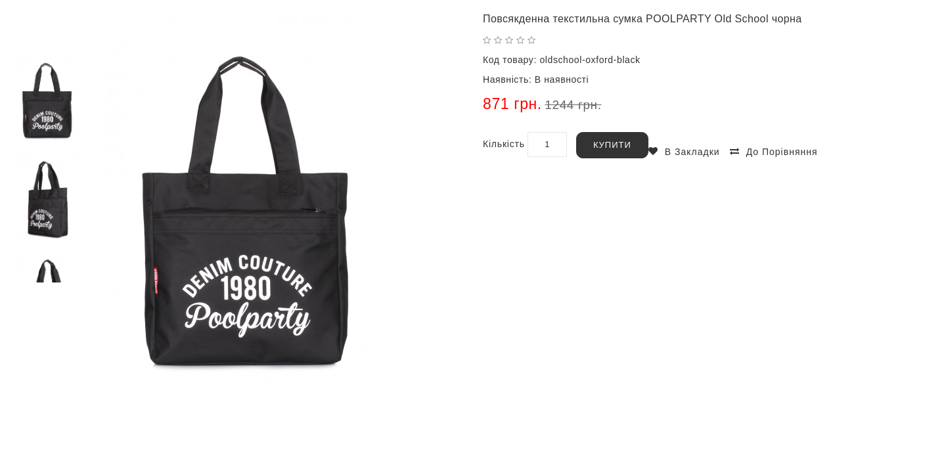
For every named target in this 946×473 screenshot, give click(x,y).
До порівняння (782, 151)
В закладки (692, 151)
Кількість (504, 144)
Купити (612, 145)
